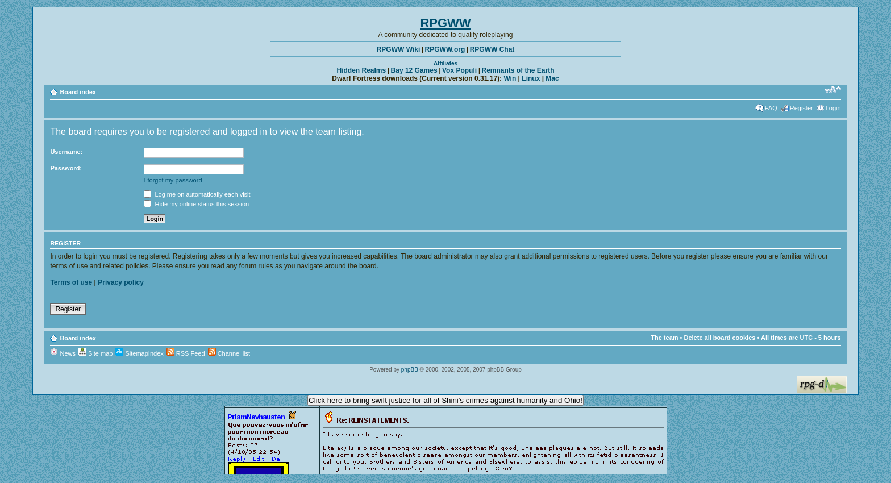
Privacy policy (121, 282)
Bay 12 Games (414, 70)
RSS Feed (185, 353)
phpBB (409, 370)
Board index (78, 92)
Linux (531, 78)
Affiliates (445, 63)
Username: (66, 151)
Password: (66, 168)
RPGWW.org (445, 49)
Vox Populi (459, 70)
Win (509, 78)
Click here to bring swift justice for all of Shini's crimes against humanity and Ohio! (445, 400)
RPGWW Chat (492, 49)
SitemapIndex (139, 353)
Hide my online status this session (196, 204)
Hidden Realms (361, 70)
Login (833, 108)
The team (664, 337)
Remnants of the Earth (517, 70)
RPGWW (445, 23)
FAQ (771, 108)
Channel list (229, 353)
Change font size (833, 90)
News (63, 353)
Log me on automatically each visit (197, 194)
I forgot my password (173, 180)
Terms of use (71, 282)
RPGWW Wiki (398, 49)
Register (801, 108)
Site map (95, 353)
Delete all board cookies (720, 337)
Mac (552, 78)
